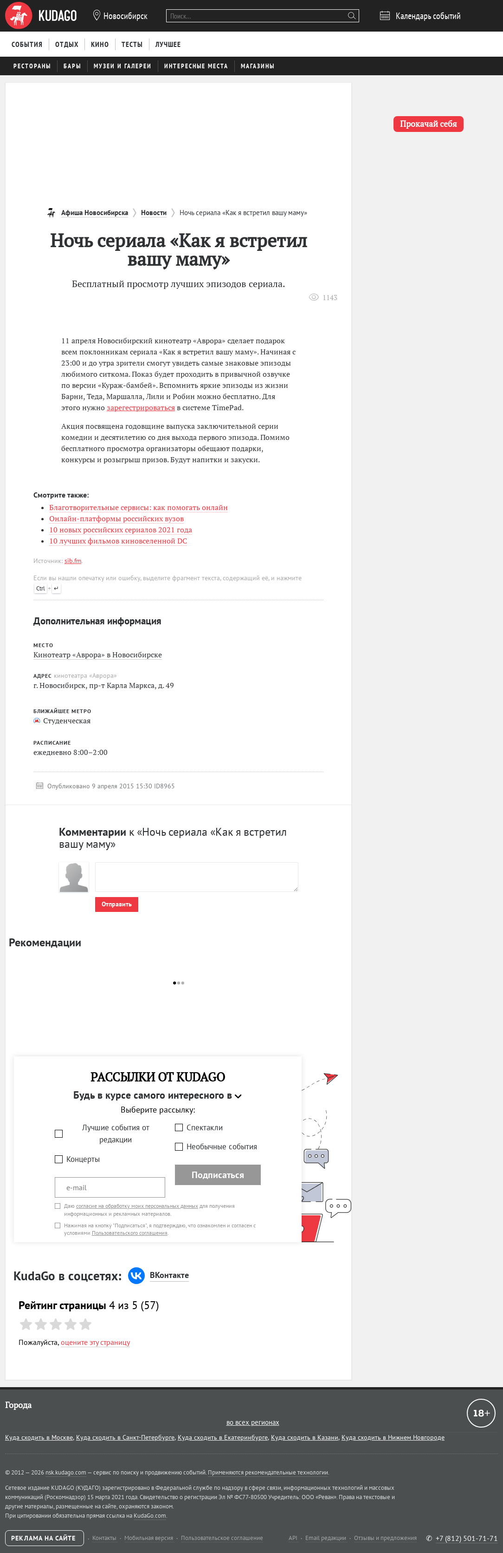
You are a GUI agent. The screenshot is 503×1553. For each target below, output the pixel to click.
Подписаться (218, 1175)
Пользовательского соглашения (130, 1232)
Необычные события (222, 1146)
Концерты (83, 1159)
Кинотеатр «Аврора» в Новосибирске (97, 654)
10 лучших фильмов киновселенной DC (118, 540)
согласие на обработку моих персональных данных (137, 1205)
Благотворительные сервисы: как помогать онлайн (138, 507)
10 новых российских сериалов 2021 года (120, 529)
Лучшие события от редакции (115, 1133)
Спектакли (205, 1127)
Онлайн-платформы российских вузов (116, 518)
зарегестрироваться (141, 407)
